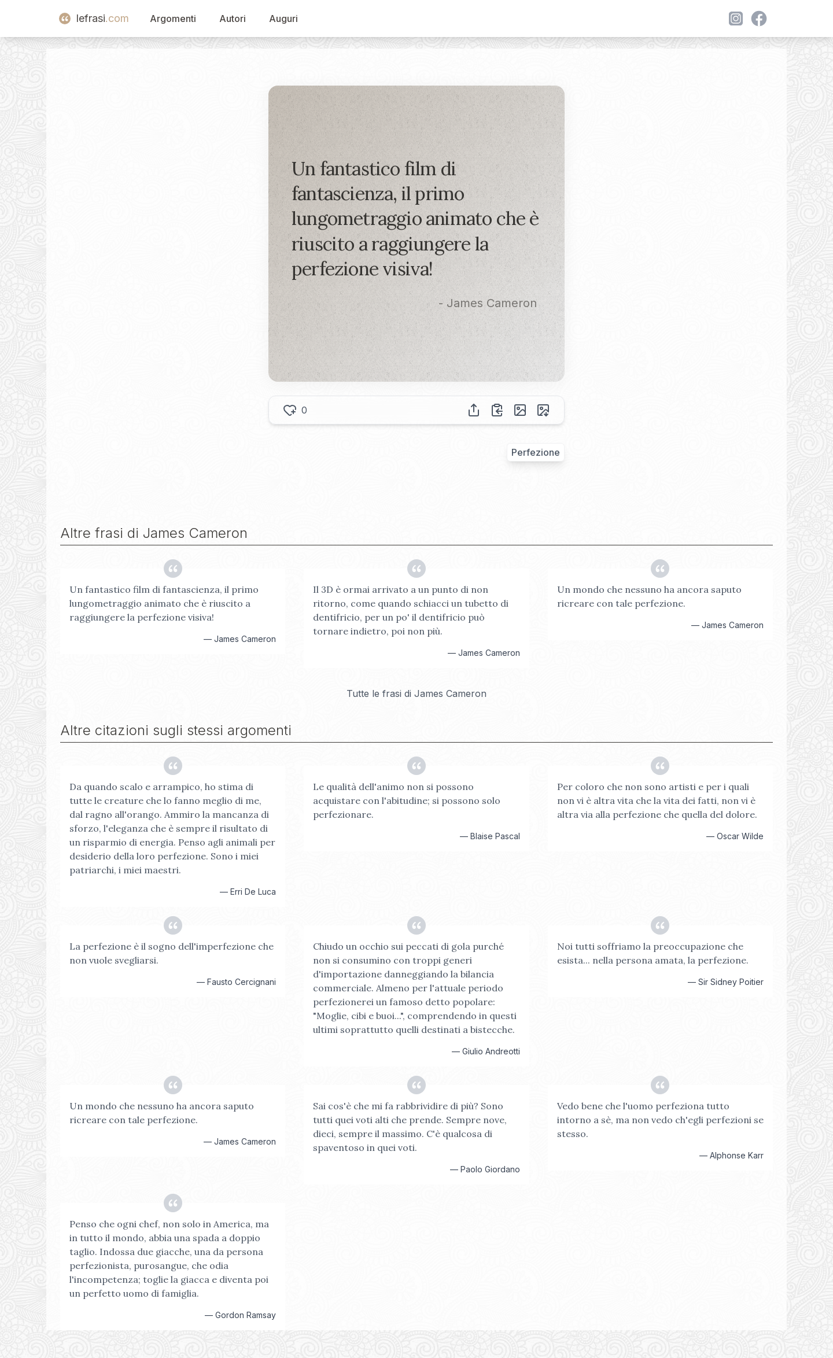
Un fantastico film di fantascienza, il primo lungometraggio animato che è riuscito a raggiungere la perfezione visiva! (164, 603)
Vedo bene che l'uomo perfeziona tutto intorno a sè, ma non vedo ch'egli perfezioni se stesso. (660, 1119)
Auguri (283, 18)
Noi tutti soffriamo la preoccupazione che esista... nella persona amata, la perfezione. (653, 953)
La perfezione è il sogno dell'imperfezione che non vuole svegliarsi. (171, 953)
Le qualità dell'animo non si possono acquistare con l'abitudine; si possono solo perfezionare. (406, 800)
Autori (232, 18)
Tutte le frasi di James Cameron (416, 693)
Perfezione (535, 452)
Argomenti (173, 18)
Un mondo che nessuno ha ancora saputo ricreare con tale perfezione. (649, 596)
